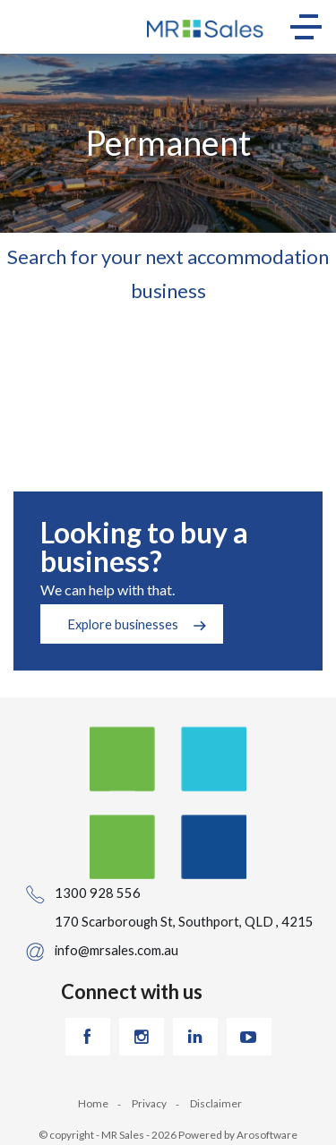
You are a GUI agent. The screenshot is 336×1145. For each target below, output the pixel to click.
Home (93, 1103)
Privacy (149, 1103)
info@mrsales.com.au (116, 950)
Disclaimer (216, 1103)
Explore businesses (122, 624)
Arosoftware (267, 1134)
